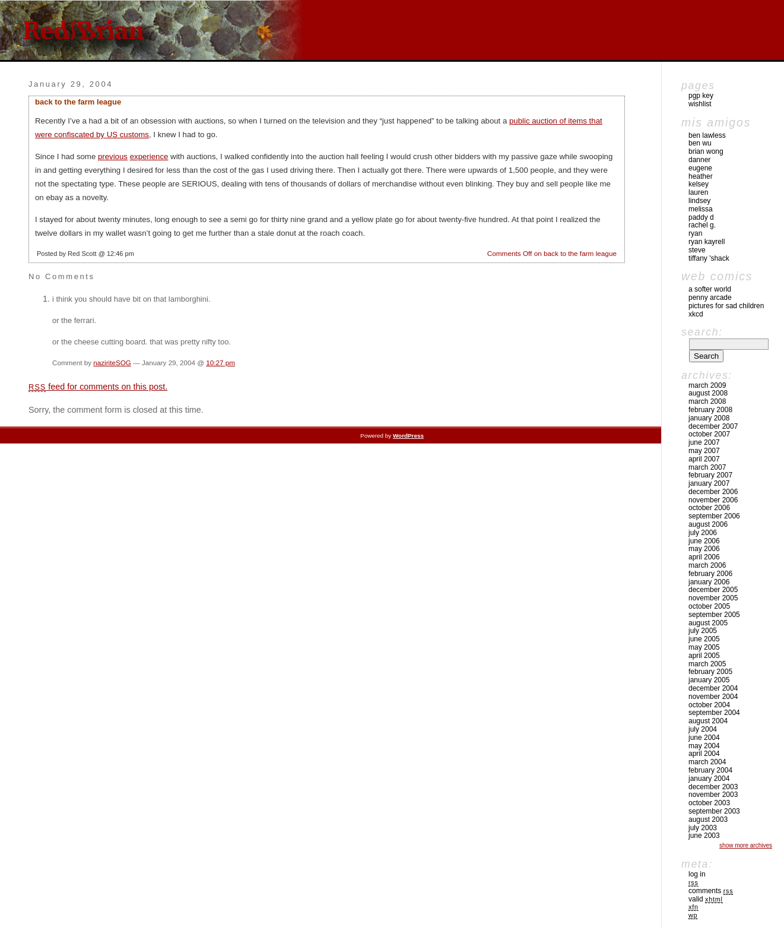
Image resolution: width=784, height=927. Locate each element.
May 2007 (704, 451)
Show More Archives (745, 845)
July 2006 (702, 533)
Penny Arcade (710, 297)
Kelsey (698, 184)
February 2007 (710, 475)
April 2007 (704, 459)
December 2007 (713, 426)
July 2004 (702, 729)
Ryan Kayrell (706, 242)
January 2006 (708, 582)
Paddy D (701, 217)
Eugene (700, 168)
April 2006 (704, 557)
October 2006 (709, 508)
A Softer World (709, 289)
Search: (702, 332)
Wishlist (700, 104)
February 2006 (710, 574)
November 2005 (713, 598)
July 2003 (702, 828)
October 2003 (709, 803)
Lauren (698, 192)
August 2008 (708, 393)
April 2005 (704, 655)
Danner (699, 160)
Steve (697, 250)
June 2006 (704, 541)
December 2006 (713, 492)
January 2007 (708, 483)
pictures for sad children (726, 306)
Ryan (695, 233)
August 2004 (708, 721)
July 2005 (702, 631)
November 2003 (713, 794)
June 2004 (704, 737)
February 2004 (710, 770)
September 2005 (714, 614)
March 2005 (707, 664)
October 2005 (709, 606)
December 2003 (713, 787)
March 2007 (707, 467)
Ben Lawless (707, 135)
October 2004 (709, 705)
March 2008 (707, 401)
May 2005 (704, 647)
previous (113, 156)
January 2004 (708, 778)
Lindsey (699, 201)
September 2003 (714, 811)
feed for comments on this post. (97, 386)
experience (149, 156)
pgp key (700, 95)
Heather (700, 176)
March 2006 (707, 565)
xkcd (695, 314)
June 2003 (704, 835)
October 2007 (709, 434)
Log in (697, 874)
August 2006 (708, 524)
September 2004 (714, 712)
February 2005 (710, 671)
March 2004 (707, 762)
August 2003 (708, 819)
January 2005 (708, 680)
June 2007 (704, 442)
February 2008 (710, 410)
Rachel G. (702, 225)
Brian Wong (705, 151)
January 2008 (708, 418)
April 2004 (704, 753)
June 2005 (704, 639)
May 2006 (704, 549)
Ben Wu (700, 143)
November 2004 (713, 696)
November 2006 (713, 500)
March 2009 (707, 385)
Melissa (700, 209)
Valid (705, 899)
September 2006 (714, 516)
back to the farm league (78, 101)
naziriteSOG (112, 362)
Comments (710, 891)
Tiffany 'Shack (708, 258)
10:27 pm (220, 362)
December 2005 (713, 590)
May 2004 (704, 746)
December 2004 (713, 688)
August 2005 (708, 623)
